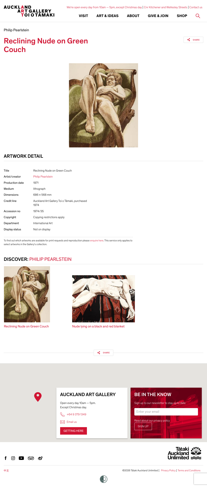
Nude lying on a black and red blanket (98, 326)
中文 (6, 470)
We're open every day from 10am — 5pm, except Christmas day (104, 7)
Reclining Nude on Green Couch (26, 326)
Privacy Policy (168, 470)
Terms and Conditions (189, 470)
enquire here (96, 240)
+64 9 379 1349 (73, 414)
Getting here (74, 431)
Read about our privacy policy (152, 421)
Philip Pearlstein (16, 30)
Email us (68, 422)
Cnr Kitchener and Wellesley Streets (165, 7)
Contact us (196, 7)
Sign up (143, 426)
